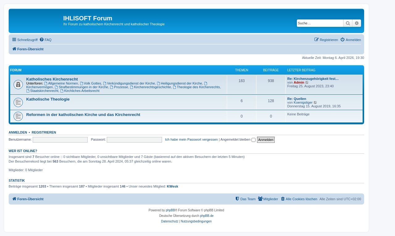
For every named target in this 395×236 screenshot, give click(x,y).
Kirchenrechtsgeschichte (150, 87)
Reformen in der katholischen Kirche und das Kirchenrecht (83, 114)
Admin (299, 82)
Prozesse (119, 87)
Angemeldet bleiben (237, 139)
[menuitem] (45, 39)
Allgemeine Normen (61, 83)
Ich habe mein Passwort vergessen (191, 139)
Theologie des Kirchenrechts (196, 87)
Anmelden (18, 132)
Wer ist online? (23, 151)
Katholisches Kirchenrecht (52, 79)
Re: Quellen (296, 99)
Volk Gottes (90, 83)
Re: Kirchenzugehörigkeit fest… (313, 79)
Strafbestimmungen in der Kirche (81, 87)
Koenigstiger (303, 102)
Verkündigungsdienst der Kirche (129, 83)
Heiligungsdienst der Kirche (179, 83)
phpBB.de (207, 215)
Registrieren (44, 132)
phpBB (170, 210)
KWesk (172, 186)
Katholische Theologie (48, 99)
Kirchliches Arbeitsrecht (79, 91)
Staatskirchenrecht (42, 91)
